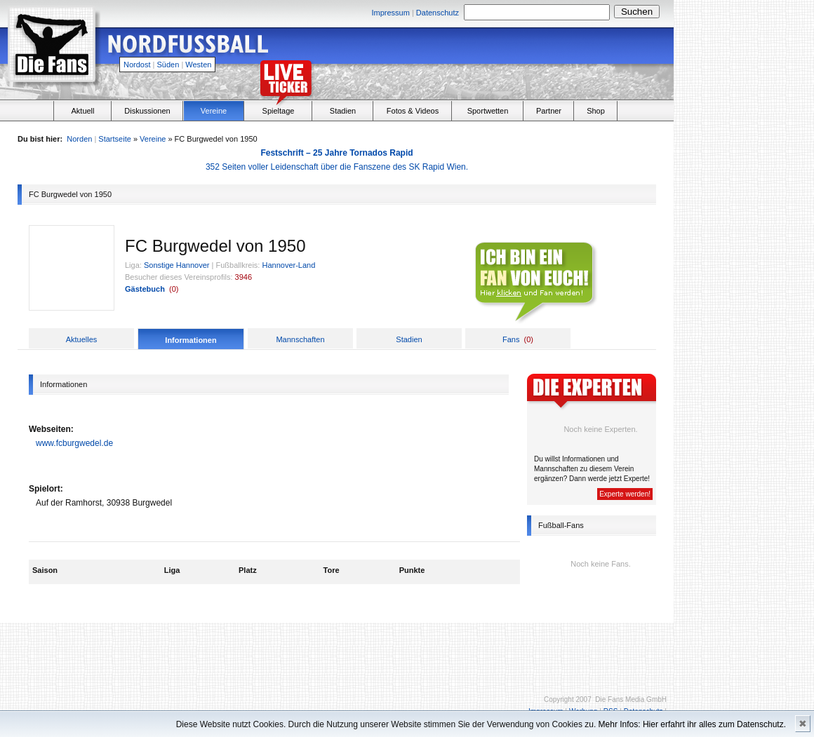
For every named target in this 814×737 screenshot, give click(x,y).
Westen (198, 64)
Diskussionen (147, 111)
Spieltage (278, 111)
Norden (79, 139)
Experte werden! (624, 494)
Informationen (190, 340)
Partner (548, 111)
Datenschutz (437, 12)
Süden (168, 64)
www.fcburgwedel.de (74, 443)
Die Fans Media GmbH (631, 699)
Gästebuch (145, 289)
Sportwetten (488, 111)
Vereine (214, 111)
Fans (510, 339)
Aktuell (82, 111)
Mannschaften (300, 339)
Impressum (390, 12)
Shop (596, 111)
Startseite (114, 139)
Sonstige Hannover (177, 265)
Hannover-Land (289, 265)
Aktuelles (82, 339)
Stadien (343, 111)
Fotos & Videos (413, 111)
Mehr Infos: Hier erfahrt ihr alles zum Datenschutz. (692, 724)
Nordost (137, 64)
